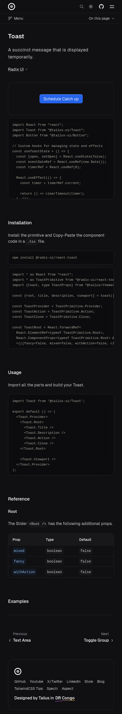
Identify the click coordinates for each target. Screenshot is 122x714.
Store (89, 681)
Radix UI (18, 69)
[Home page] (11, 6)
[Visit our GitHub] (101, 6)
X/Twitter (55, 681)
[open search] (81, 6)
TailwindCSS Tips (28, 689)
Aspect (67, 689)
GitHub (20, 681)
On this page (102, 18)
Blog (100, 681)
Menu (15, 18)
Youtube (36, 681)
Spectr (52, 689)
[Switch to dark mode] (90, 6)
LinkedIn (73, 681)
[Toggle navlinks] (111, 6)
